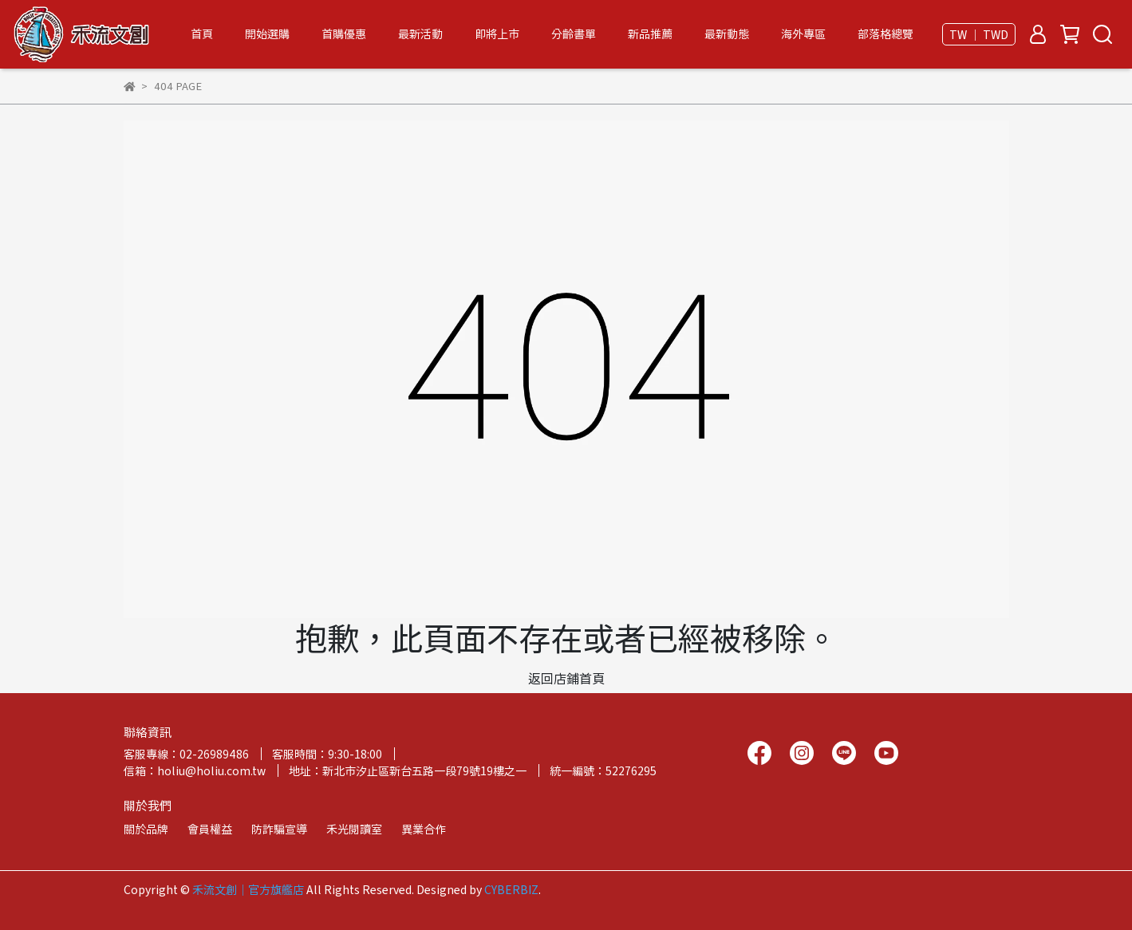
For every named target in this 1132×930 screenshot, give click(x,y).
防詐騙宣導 (279, 829)
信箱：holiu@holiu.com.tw (195, 770)
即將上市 (497, 33)
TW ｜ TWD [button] (978, 34)
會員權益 (209, 829)
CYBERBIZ (511, 889)
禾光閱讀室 (354, 829)
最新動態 (726, 33)
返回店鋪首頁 (566, 678)
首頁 (202, 33)
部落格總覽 (885, 33)
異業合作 (423, 829)
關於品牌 (146, 829)
